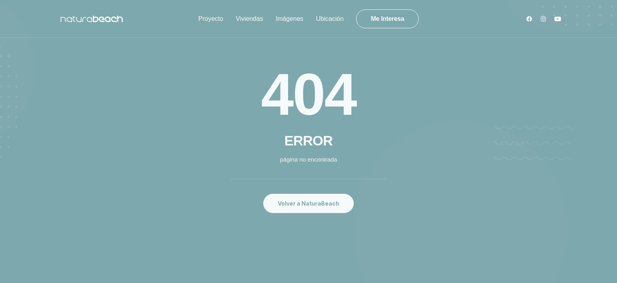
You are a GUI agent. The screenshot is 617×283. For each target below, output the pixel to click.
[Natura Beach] (91, 19)
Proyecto (210, 18)
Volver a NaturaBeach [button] (308, 203)
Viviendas (249, 18)
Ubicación (330, 18)
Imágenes (289, 18)
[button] (531, 19)
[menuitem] (211, 19)
